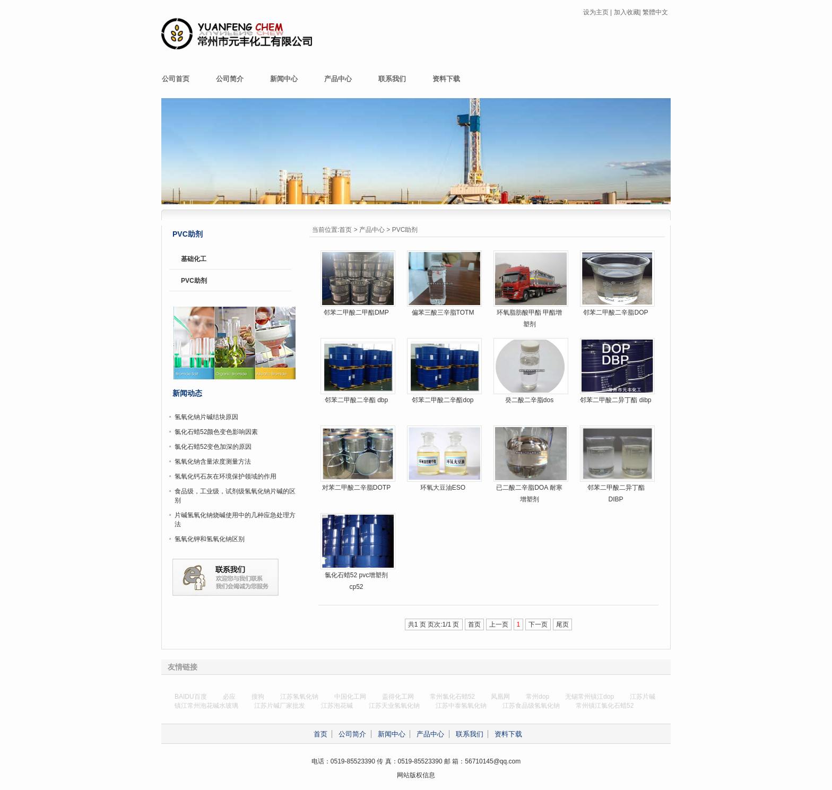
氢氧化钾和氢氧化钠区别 (210, 539)
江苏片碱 (642, 696)
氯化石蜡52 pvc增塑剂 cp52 (356, 581)
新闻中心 (284, 79)
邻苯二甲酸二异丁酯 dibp (615, 400)
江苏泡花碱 (337, 705)
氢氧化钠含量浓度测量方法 (213, 461)
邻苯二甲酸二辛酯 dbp (356, 400)
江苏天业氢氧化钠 (394, 705)
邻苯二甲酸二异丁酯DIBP (616, 493)
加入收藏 (626, 12)
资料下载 (446, 79)
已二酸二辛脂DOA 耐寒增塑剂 (529, 493)
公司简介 (230, 79)
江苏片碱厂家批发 (279, 705)
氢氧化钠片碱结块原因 (206, 417)
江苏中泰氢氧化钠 (461, 705)
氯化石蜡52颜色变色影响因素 (216, 432)
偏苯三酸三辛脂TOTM (443, 312)
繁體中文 (655, 12)
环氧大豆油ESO (442, 487)
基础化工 (193, 259)
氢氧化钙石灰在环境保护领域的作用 (225, 476)
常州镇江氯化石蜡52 (605, 705)
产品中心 (338, 79)
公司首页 (175, 79)
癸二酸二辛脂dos (529, 400)
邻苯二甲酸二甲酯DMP (356, 312)
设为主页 (596, 12)
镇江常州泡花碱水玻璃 (206, 705)
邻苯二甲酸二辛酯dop (442, 400)
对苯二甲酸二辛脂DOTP (356, 487)
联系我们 (392, 79)
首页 (345, 229)
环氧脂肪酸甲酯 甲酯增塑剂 (529, 318)
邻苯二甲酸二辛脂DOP (615, 312)
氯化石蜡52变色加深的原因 (213, 446)
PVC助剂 (405, 229)
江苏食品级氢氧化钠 (531, 705)
